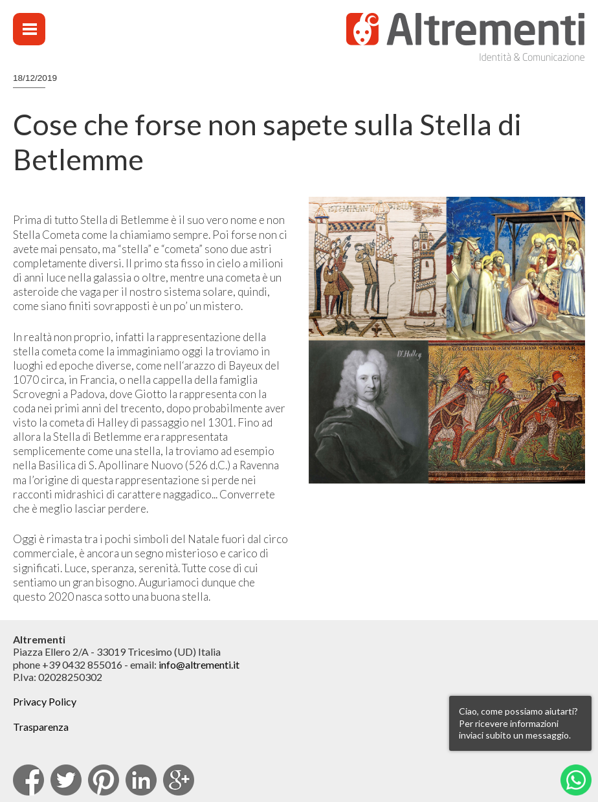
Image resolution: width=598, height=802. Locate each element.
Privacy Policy (44, 701)
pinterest (103, 780)
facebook (28, 780)
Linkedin (141, 780)
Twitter (66, 780)
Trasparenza (41, 726)
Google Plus (178, 780)
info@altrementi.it (199, 664)
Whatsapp (576, 780)
